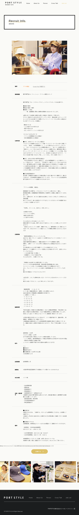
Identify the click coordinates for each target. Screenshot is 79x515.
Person (45, 3)
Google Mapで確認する (39, 86)
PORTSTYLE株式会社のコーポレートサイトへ (60, 508)
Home (28, 3)
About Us (36, 3)
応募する (40, 451)
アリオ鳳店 (26, 86)
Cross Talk (54, 3)
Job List (64, 3)
